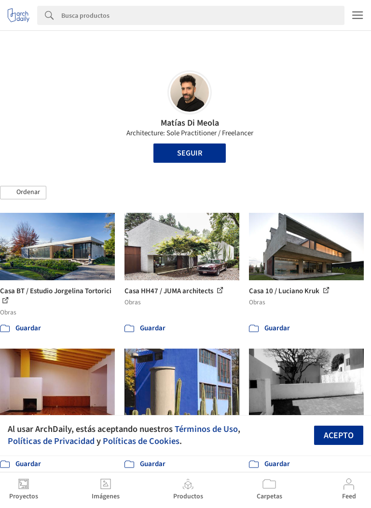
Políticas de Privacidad (51, 441)
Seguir (189, 153)
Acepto (339, 436)
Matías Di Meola (190, 123)
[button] (23, 192)
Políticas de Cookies (141, 441)
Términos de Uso (206, 429)
